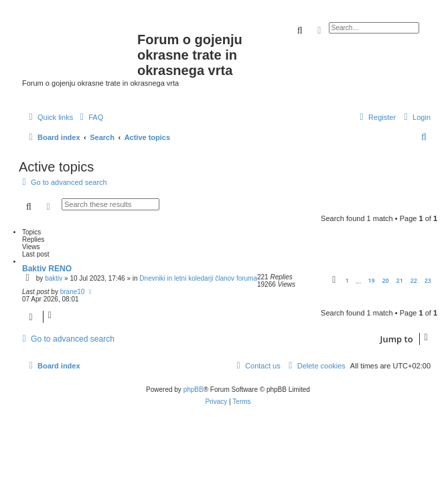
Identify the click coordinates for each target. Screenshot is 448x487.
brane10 (72, 291)
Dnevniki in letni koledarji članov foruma (198, 278)
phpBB (193, 389)
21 (399, 280)
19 (371, 280)
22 (413, 280)
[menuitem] (89, 117)
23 (428, 280)
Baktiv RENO (47, 268)
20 (385, 280)
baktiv (53, 278)
